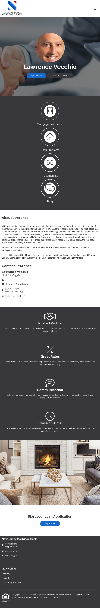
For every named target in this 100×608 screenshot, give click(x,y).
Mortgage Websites (20, 597)
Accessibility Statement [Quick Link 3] (11, 583)
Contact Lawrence (60, 75)
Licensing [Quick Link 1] (6, 573)
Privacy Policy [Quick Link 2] (8, 578)
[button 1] (50, 113)
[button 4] (50, 191)
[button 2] (50, 139)
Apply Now (36, 75)
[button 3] (50, 165)
